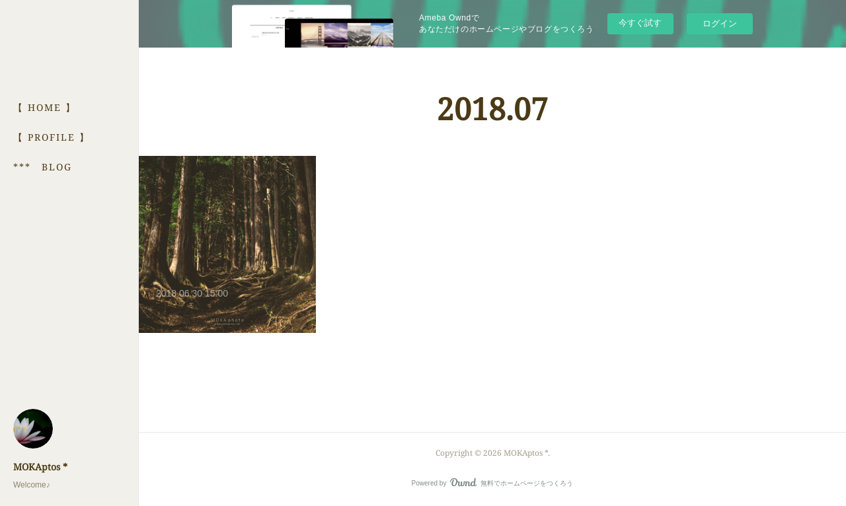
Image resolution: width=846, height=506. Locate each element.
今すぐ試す (640, 23)
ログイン (720, 23)
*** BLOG (42, 167)
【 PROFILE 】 (51, 137)
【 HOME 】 (44, 107)
